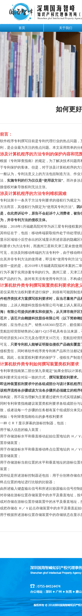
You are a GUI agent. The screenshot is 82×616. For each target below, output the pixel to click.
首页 (22, 28)
